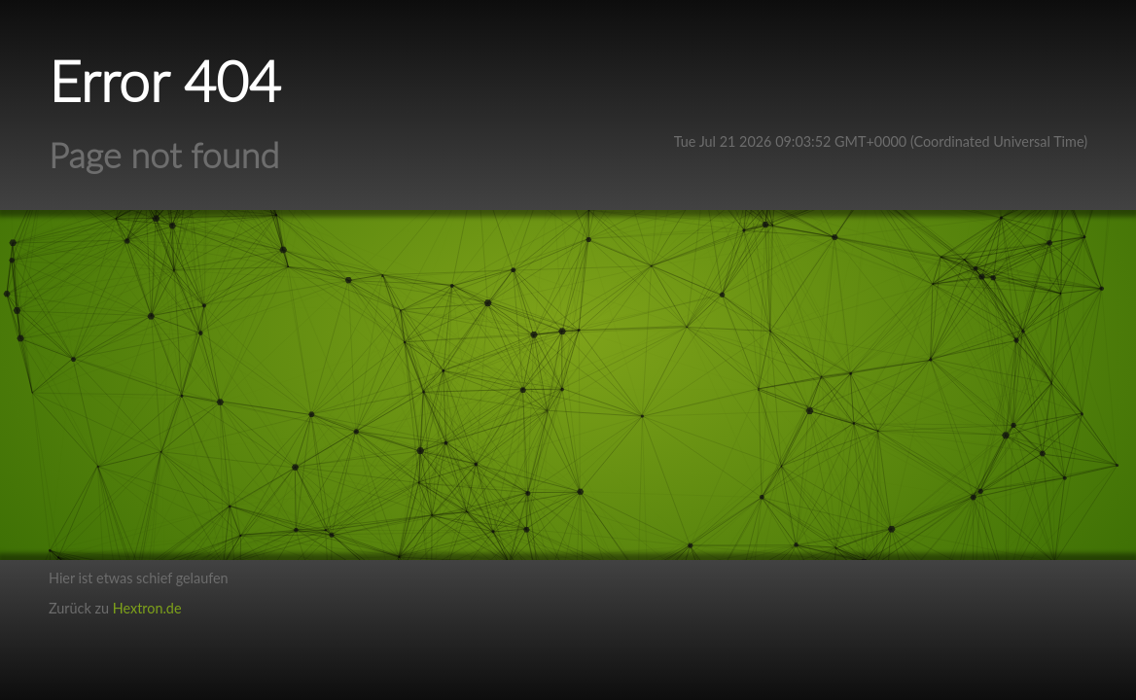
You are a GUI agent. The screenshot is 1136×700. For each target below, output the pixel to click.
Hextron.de (147, 608)
